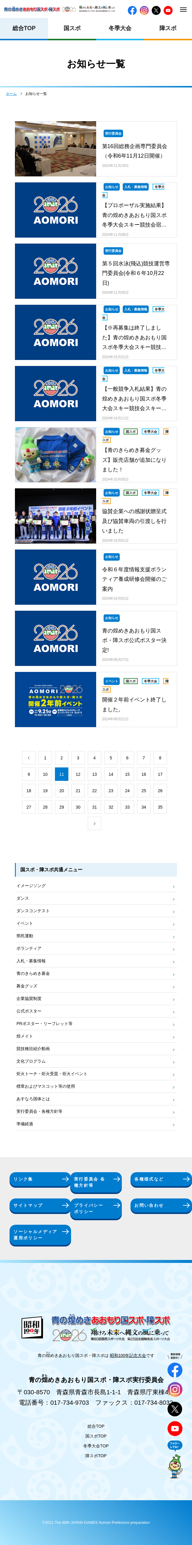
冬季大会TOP (96, 1446)
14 (111, 774)
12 (78, 774)
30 (78, 807)
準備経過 (24, 1123)
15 (127, 774)
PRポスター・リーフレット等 (44, 1023)
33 (127, 807)
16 (144, 774)
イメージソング (31, 885)
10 (45, 774)
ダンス (22, 898)
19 (45, 790)
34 (144, 807)
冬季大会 (120, 28)
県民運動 (24, 935)
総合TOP (24, 28)
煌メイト (24, 1036)
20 (61, 790)
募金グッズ (26, 986)
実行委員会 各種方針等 (89, 1182)
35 (160, 807)
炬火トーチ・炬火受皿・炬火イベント (51, 1073)
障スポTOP (96, 1455)
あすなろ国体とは (33, 1098)
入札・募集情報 (31, 960)
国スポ (72, 28)
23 (111, 790)
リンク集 (23, 1179)
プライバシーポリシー (88, 1208)
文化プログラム (31, 1061)
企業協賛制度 (29, 998)
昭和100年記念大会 (128, 1355)
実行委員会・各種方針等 (39, 1111)
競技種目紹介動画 (33, 1048)
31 (94, 807)
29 (61, 807)
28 (45, 807)
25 (144, 790)
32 (111, 807)
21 (78, 790)
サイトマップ (28, 1205)
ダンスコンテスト (33, 910)
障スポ (167, 28)
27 (29, 807)
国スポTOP (96, 1436)
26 (160, 790)
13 (94, 774)
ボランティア (29, 948)
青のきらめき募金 (33, 973)
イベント (24, 923)
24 (127, 790)
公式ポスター (29, 1011)
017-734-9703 (69, 1402)
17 (160, 774)
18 (29, 790)
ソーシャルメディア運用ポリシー (35, 1234)
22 (94, 790)
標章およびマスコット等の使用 (45, 1086)
